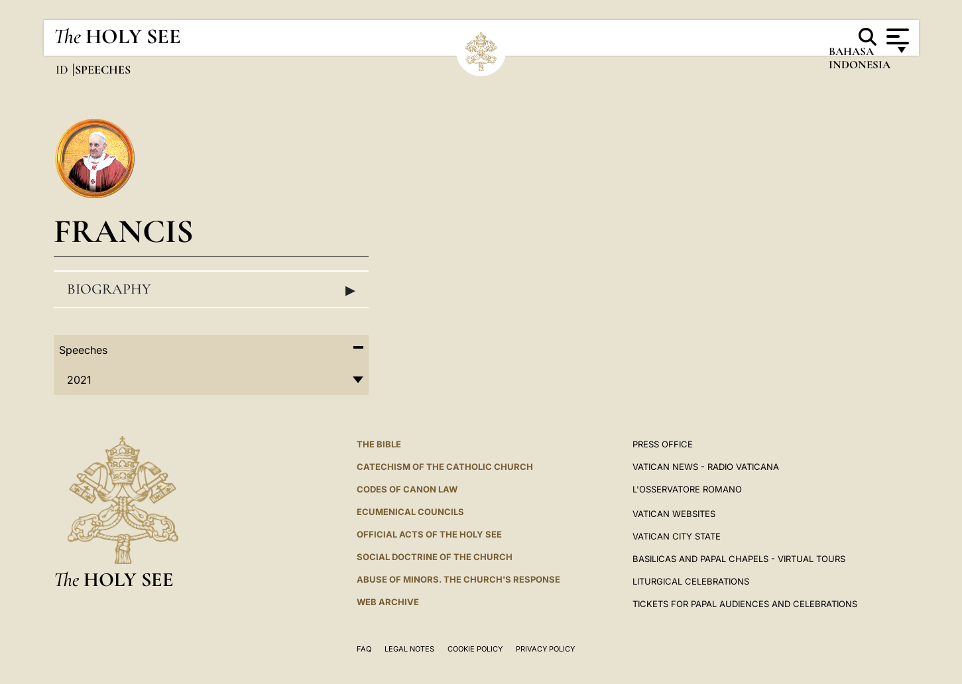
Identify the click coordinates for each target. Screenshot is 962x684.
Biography (211, 290)
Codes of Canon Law (407, 489)
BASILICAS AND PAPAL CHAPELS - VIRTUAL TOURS (738, 558)
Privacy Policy (545, 649)
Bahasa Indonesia (858, 61)
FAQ (364, 649)
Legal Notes (409, 649)
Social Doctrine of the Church (434, 556)
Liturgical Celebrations (690, 581)
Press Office (662, 444)
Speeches (83, 350)
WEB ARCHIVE (388, 602)
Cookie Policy (475, 649)
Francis (124, 231)
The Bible (379, 444)
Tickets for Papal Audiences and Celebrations (744, 603)
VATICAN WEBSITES (673, 513)
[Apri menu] (896, 36)
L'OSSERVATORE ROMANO (687, 489)
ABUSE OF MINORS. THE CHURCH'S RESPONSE (458, 579)
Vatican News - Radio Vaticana (705, 466)
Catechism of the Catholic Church (445, 466)
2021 (79, 379)
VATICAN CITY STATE (676, 536)
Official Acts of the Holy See (429, 534)
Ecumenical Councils (410, 511)
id (63, 69)
